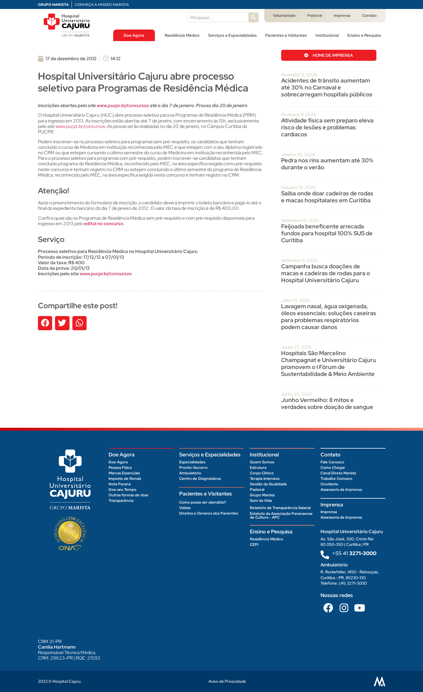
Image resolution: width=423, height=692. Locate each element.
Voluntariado (284, 15)
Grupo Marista (262, 495)
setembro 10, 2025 (300, 220)
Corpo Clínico (262, 473)
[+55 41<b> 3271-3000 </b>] (325, 554)
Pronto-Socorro (193, 467)
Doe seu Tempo (122, 489)
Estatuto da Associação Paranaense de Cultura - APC (281, 515)
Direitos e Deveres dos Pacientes (208, 513)
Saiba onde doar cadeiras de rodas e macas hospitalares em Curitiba (327, 197)
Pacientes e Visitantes (286, 35)
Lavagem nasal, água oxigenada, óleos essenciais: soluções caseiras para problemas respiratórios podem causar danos (328, 316)
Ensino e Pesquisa (364, 35)
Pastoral (314, 15)
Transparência (121, 500)
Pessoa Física (120, 467)
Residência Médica (182, 35)
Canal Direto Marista (338, 473)
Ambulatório (190, 473)
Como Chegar (333, 467)
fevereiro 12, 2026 (299, 75)
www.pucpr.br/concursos (80, 126)
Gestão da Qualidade (268, 484)
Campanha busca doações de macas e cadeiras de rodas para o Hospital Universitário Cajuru (325, 273)
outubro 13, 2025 (298, 187)
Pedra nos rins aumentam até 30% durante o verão (327, 164)
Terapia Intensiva (264, 478)
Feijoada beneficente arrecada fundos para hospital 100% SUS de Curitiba (327, 233)
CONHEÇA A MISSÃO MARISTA (102, 4)
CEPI (254, 544)
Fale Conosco (332, 462)
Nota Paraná (120, 484)
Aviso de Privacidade (227, 681)
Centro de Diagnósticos (200, 478)
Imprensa (342, 15)
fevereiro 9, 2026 (298, 115)
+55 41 (354, 553)
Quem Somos (262, 462)
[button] (45, 323)
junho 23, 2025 (296, 394)
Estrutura (258, 467)
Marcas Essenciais (124, 473)
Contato (369, 15)
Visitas (185, 507)
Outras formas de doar (129, 495)
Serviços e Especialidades (232, 35)
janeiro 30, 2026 (298, 154)
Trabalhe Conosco (336, 478)
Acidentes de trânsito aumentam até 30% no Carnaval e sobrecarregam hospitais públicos (327, 87)
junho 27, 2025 (296, 347)
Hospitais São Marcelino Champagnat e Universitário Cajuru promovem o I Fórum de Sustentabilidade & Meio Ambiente (328, 363)
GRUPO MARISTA (53, 4)
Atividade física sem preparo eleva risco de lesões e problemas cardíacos (327, 127)
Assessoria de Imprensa (341, 489)
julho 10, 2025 (295, 300)
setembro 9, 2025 (299, 260)
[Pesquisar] (253, 17)
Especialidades (192, 462)
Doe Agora (134, 35)
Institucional (327, 35)
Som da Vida (261, 500)
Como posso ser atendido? (202, 502)
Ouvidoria (329, 484)
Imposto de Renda (125, 478)
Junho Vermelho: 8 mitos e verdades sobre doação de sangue (327, 403)
